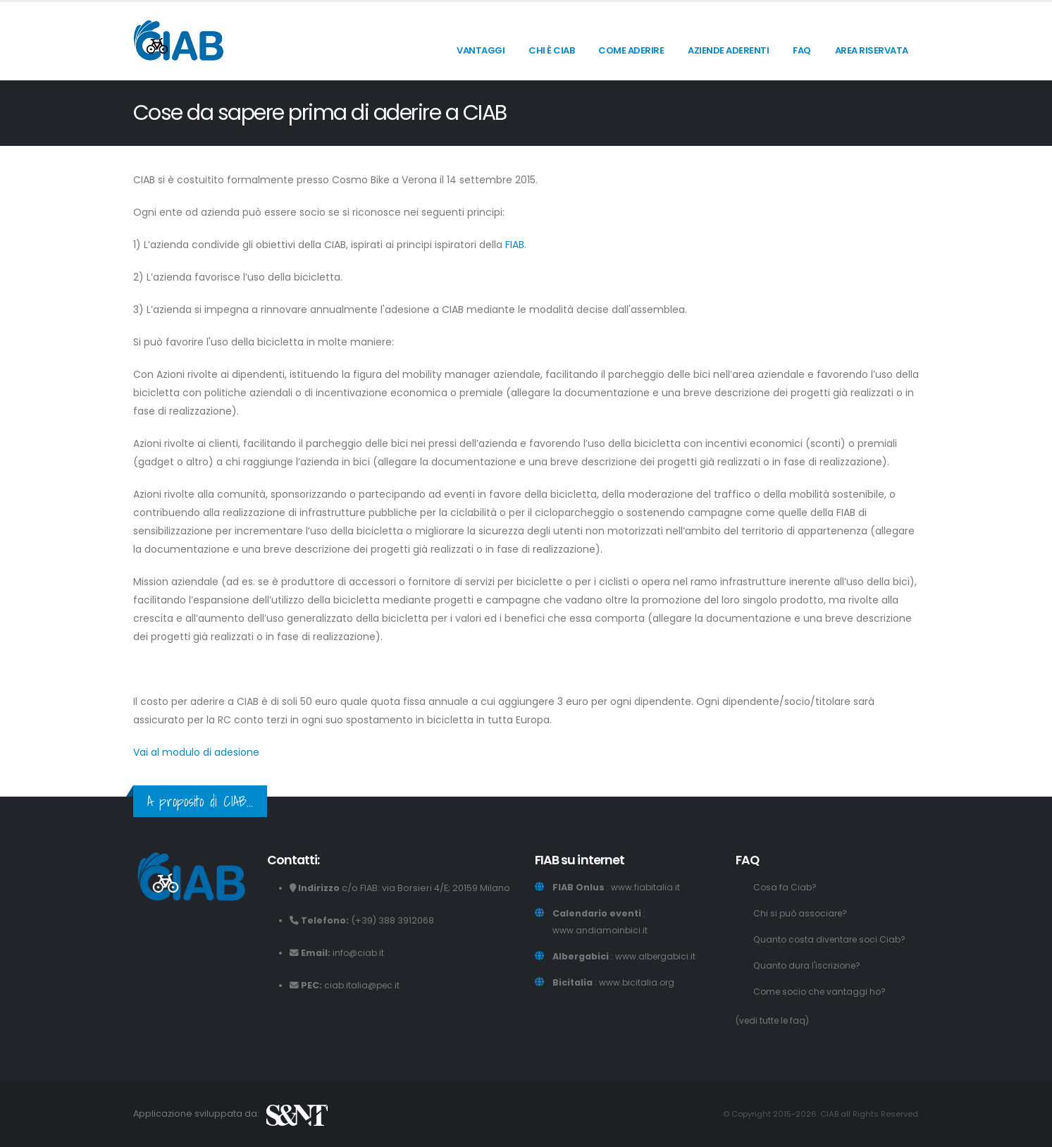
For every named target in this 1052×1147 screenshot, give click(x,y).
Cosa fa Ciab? (785, 887)
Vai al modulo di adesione (196, 752)
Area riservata (871, 50)
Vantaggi (481, 50)
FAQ (802, 50)
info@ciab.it (359, 953)
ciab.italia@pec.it (363, 985)
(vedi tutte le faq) (775, 1020)
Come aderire (631, 50)
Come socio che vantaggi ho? (822, 992)
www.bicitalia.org (637, 982)
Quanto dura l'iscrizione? (809, 965)
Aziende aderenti (728, 50)
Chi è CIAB (551, 50)
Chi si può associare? (802, 913)
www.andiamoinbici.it (600, 930)
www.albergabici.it (657, 956)
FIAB (514, 245)
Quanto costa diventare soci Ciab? (832, 939)
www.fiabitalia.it (646, 887)
